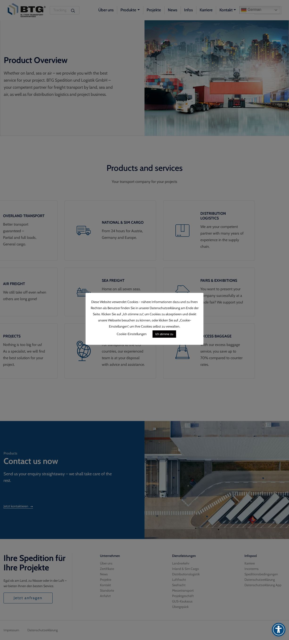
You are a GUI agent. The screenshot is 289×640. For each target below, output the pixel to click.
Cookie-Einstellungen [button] (132, 334)
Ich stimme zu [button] (164, 334)
